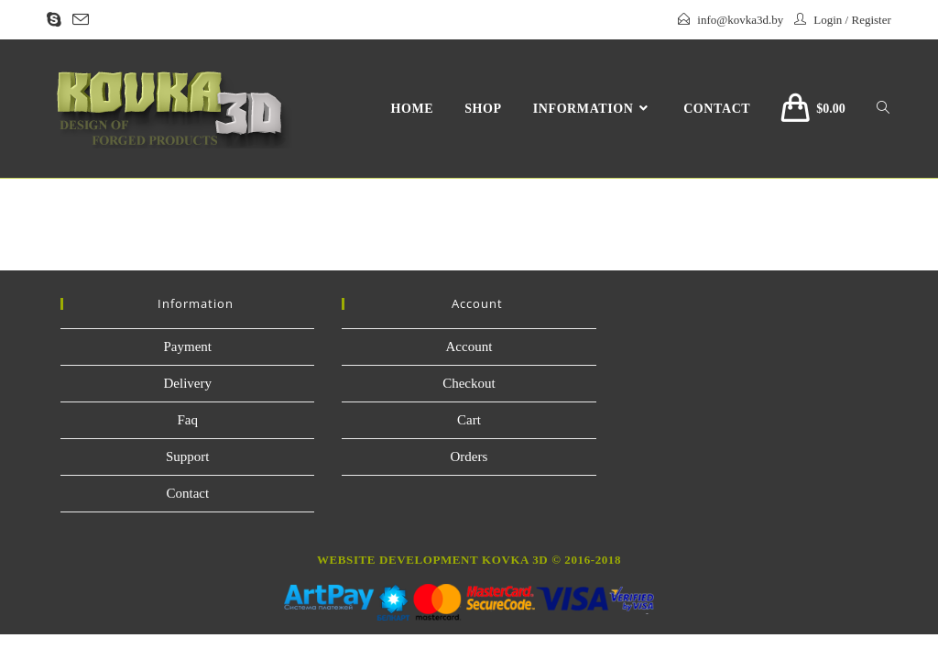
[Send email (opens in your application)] (80, 20)
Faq (188, 419)
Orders (469, 456)
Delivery (188, 383)
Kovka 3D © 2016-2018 (549, 559)
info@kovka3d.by (740, 20)
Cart (469, 419)
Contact (187, 493)
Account (469, 346)
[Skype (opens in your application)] (57, 20)
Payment (188, 346)
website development (397, 559)
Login (827, 20)
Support (188, 456)
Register (870, 20)
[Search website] (883, 109)
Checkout (469, 383)
